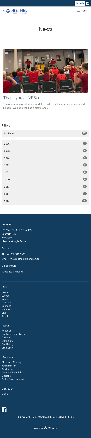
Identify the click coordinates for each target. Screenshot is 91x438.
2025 (45, 150)
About (5, 316)
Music (5, 394)
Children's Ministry (11, 362)
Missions (6, 375)
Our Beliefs (7, 340)
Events (5, 295)
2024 (45, 158)
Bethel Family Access (13, 379)
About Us (6, 330)
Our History (8, 344)
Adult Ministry (9, 369)
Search (80, 3)
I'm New (6, 337)
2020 (45, 179)
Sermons (6, 306)
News (5, 299)
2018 (45, 193)
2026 (45, 143)
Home (5, 292)
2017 (45, 201)
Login (71, 417)
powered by (45, 428)
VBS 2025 (7, 388)
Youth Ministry (9, 365)
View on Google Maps (14, 241)
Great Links (7, 347)
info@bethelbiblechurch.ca (24, 258)
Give (4, 312)
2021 (45, 172)
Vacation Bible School (13, 372)
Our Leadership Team (13, 334)
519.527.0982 (18, 254)
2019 (45, 186)
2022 (45, 165)
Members (7, 309)
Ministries (45, 133)
